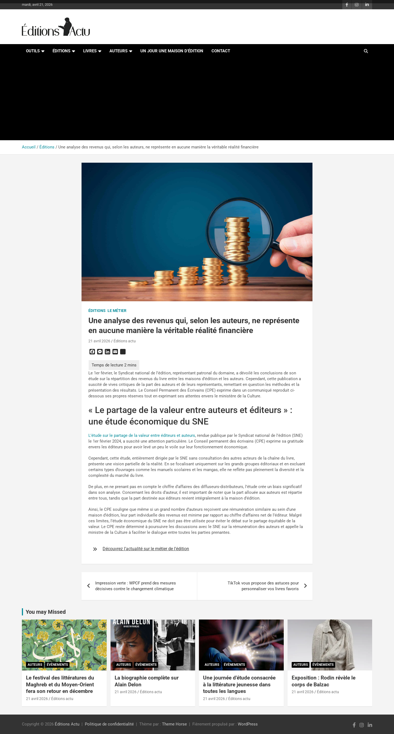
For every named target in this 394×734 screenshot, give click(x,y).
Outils (33, 50)
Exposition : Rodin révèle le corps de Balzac (323, 681)
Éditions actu (125, 341)
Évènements (57, 665)
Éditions (61, 50)
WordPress (248, 724)
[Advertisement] (197, 99)
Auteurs (118, 50)
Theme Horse (174, 724)
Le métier (117, 310)
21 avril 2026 (99, 341)
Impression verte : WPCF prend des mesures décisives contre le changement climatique (135, 586)
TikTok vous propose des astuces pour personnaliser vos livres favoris (263, 586)
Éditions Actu (67, 724)
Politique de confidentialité (109, 724)
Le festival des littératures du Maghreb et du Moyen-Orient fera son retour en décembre (60, 684)
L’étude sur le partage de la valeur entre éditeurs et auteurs (141, 435)
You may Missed (46, 612)
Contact (221, 50)
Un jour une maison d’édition (171, 50)
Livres (90, 50)
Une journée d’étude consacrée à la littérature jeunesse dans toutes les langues (239, 684)
